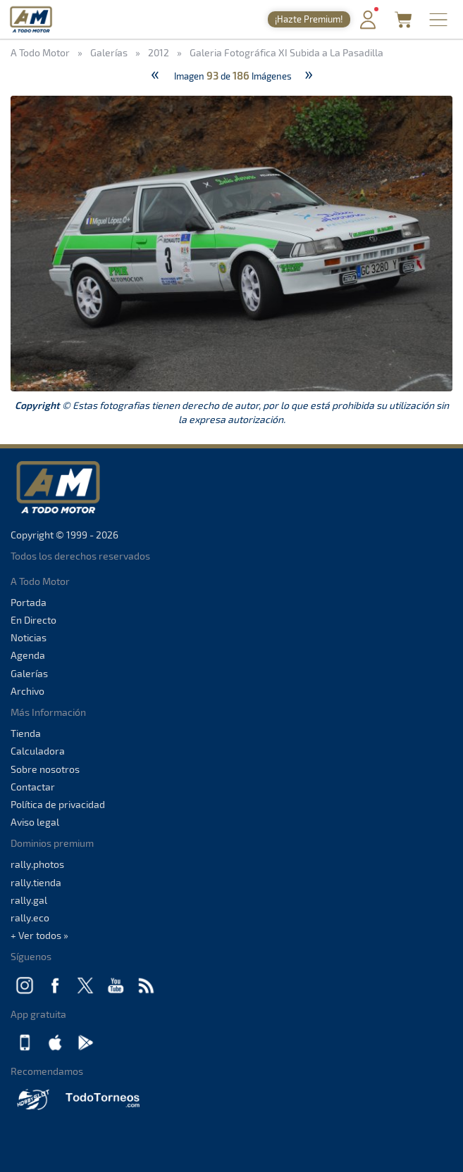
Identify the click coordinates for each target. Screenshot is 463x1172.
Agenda (28, 655)
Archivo (27, 691)
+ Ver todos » (39, 935)
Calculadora (38, 751)
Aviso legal (35, 822)
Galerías (29, 673)
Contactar (33, 787)
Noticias (29, 637)
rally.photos (37, 864)
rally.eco (30, 918)
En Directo (33, 620)
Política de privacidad (58, 804)
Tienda (26, 733)
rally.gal (29, 900)
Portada (29, 602)
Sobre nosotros (45, 769)
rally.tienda (36, 882)
